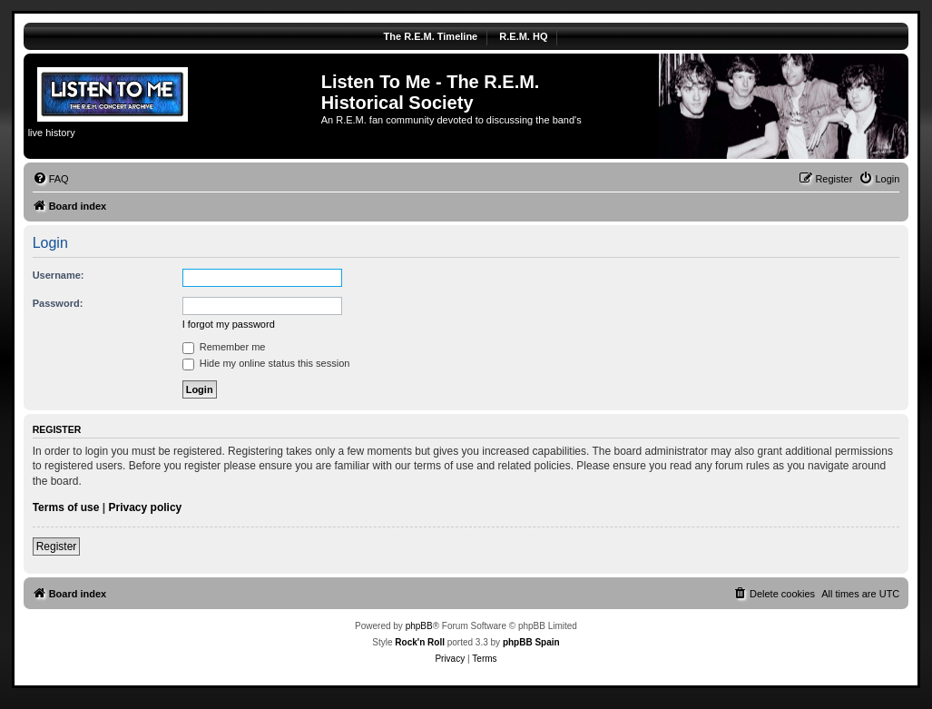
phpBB (419, 626)
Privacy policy (145, 507)
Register (56, 546)
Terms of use (66, 507)
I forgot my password (228, 324)
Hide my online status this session (266, 363)
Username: (58, 275)
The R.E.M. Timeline (431, 36)
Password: (58, 303)
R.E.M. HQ (523, 36)
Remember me (224, 346)
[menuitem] (51, 179)
